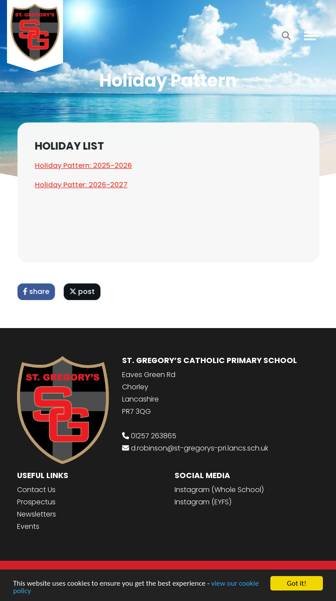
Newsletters (36, 514)
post (83, 292)
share (37, 292)
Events (28, 526)
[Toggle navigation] (313, 36)
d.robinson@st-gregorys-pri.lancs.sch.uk (199, 448)
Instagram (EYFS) (203, 502)
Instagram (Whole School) (219, 490)
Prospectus (36, 502)
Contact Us (36, 490)
